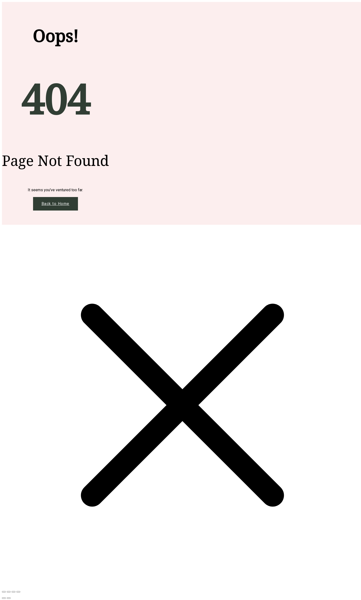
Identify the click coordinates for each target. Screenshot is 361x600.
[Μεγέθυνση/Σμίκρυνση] (4, 592)
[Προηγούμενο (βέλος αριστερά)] (4, 598)
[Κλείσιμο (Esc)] (18, 592)
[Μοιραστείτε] (13, 592)
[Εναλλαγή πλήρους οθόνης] (9, 592)
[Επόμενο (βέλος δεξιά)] (9, 598)
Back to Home (55, 203)
